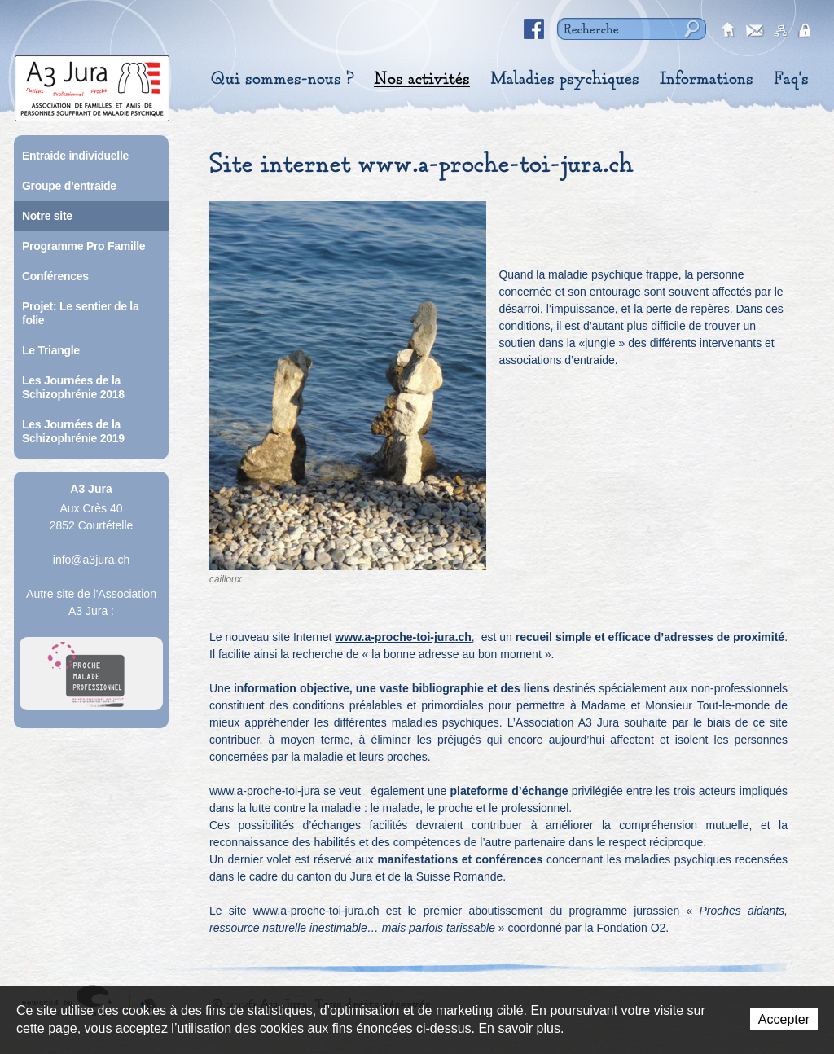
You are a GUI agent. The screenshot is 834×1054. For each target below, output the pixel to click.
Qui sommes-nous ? (282, 79)
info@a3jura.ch (91, 559)
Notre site (47, 215)
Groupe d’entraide (69, 185)
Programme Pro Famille (83, 246)
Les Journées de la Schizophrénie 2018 (73, 387)
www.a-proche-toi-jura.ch (403, 636)
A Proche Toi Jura (91, 673)
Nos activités (422, 79)
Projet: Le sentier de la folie (80, 313)
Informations (706, 79)
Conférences (55, 276)
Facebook (534, 29)
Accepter (784, 1019)
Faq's (791, 79)
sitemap (781, 31)
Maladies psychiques (564, 79)
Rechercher (690, 29)
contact (755, 31)
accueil (729, 31)
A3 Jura (92, 84)
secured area (807, 31)
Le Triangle (51, 350)
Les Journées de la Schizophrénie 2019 (73, 431)
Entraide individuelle (75, 155)
